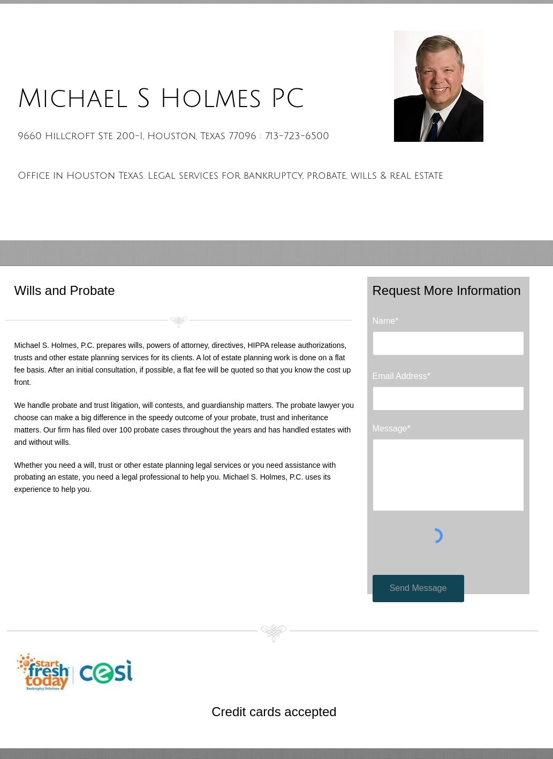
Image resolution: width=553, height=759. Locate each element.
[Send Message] (418, 588)
